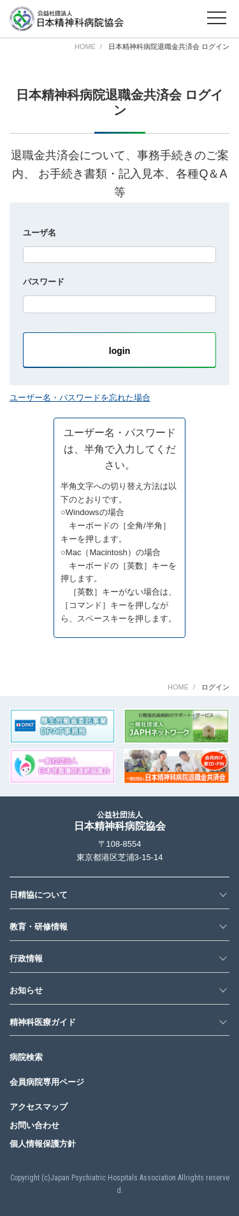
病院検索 (26, 1057)
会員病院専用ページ (47, 1082)
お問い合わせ (34, 1125)
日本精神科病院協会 (120, 820)
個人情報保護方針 (43, 1144)
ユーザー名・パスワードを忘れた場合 (80, 397)
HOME (85, 46)
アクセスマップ (39, 1107)
